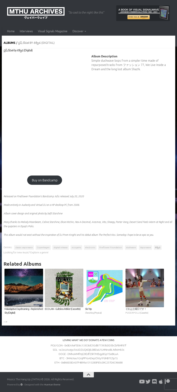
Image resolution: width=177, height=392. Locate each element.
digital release (61, 247)
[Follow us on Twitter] (148, 381)
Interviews (26, 31)
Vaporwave (145, 247)
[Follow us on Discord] (154, 381)
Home (11, 31)
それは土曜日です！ (145, 311)
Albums (9, 42)
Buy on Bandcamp (45, 180)
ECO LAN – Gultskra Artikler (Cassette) (62, 309)
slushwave (131, 247)
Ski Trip (104, 311)
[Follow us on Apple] (160, 381)
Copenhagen (43, 247)
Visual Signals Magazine (52, 31)
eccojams (76, 247)
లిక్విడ (157, 247)
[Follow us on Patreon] (167, 381)
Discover (77, 31)
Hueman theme (52, 384)
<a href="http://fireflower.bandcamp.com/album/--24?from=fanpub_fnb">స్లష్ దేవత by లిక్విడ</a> (45, 112)
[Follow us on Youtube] (141, 381)
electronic (90, 247)
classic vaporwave (24, 247)
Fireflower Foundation (110, 247)
